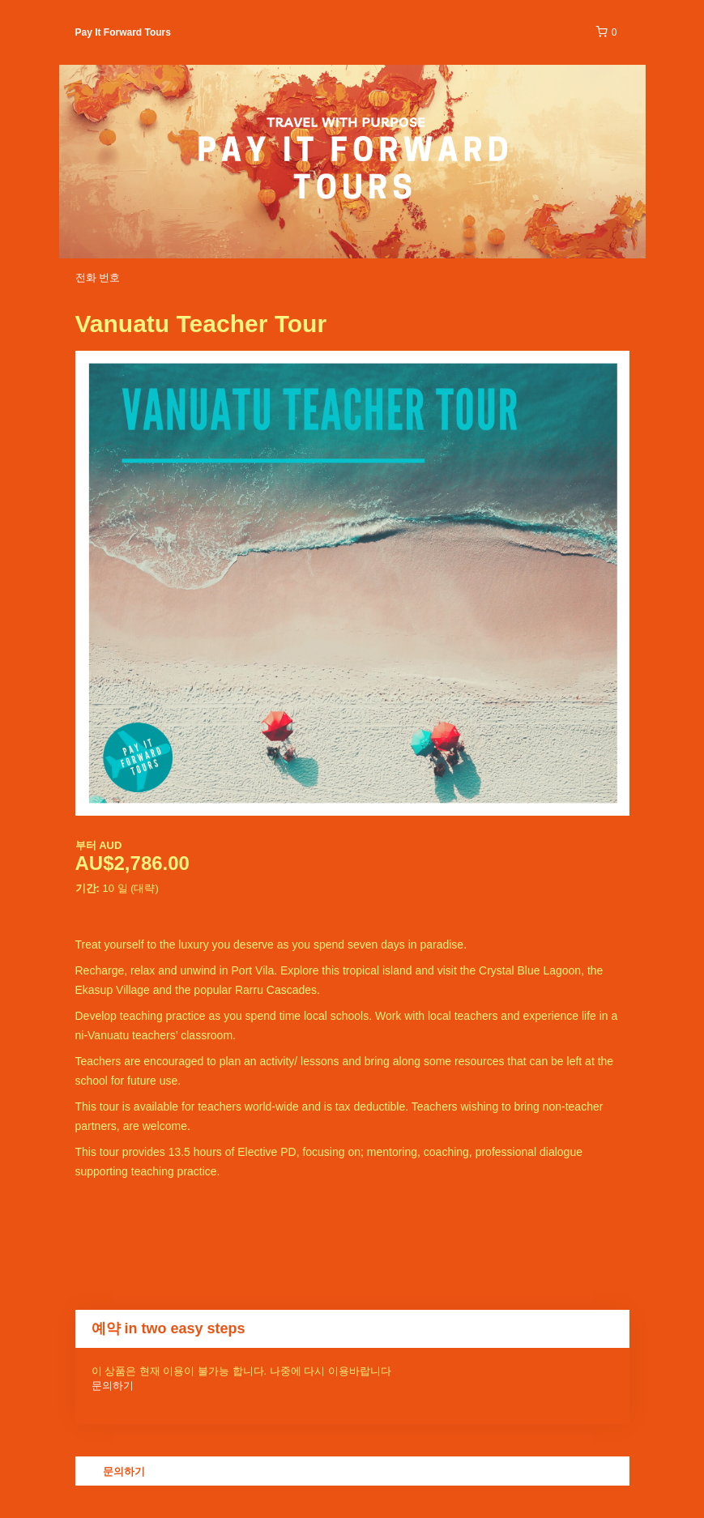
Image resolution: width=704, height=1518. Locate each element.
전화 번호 (98, 277)
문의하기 (113, 1385)
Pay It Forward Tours (123, 32)
